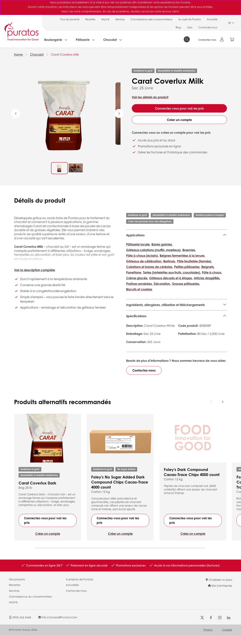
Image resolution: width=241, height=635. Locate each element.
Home (18, 54)
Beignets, (208, 267)
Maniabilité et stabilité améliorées (176, 70)
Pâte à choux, (212, 272)
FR (231, 23)
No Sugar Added (126, 469)
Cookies (227, 629)
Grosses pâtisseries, (186, 283)
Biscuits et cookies (139, 289)
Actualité (212, 19)
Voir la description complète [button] (34, 270)
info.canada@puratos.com (57, 617)
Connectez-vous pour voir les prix (179, 108)
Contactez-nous (207, 27)
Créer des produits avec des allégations (150, 221)
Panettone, (134, 272)
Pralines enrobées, (139, 283)
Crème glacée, (137, 278)
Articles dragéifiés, (207, 278)
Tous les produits (69, 19)
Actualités (72, 585)
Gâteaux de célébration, (144, 261)
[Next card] (222, 401)
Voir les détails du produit (150, 97)
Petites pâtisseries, (187, 267)
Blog (178, 27)
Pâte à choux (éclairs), (142, 255)
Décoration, (162, 283)
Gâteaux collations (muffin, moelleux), (153, 250)
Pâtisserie (83, 39)
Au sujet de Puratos (189, 19)
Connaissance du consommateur (30, 596)
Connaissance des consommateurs (151, 19)
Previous (15, 113)
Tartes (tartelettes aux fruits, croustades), (172, 272)
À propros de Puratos (79, 579)
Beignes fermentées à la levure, (182, 255)
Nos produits (17, 579)
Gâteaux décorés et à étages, (171, 278)
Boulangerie (53, 39)
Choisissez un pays (218, 579)
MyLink (105, 19)
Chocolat (110, 39)
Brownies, (189, 250)
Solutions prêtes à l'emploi (210, 215)
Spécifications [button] (136, 316)
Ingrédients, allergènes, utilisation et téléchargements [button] (165, 305)
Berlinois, (169, 261)
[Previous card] (211, 401)
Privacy (208, 629)
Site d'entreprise (220, 585)
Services (120, 19)
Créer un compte (179, 120)
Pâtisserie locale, (138, 244)
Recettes (90, 19)
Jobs (189, 27)
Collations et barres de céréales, (149, 267)
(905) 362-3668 (20, 617)
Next (119, 113)
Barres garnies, (162, 244)
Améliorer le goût (143, 70)
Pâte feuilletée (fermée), (194, 261)
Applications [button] (135, 235)
